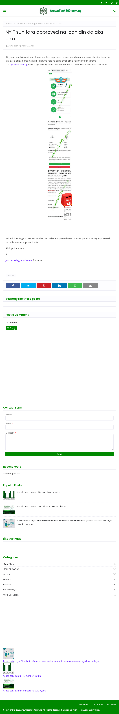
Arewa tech (12, 45)
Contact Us (97, 704)
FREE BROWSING (60, 569)
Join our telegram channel (19, 260)
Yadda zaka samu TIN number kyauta (38, 492)
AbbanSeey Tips (91, 709)
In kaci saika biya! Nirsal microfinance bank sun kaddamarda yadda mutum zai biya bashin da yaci (64, 522)
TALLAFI (16, 23)
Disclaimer (111, 704)
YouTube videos (60, 594)
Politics (60, 579)
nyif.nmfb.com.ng (19, 64)
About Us (83, 704)
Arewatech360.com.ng (31, 709)
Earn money (60, 564)
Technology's (60, 589)
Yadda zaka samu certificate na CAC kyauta (42, 506)
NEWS (60, 574)
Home (8, 23)
